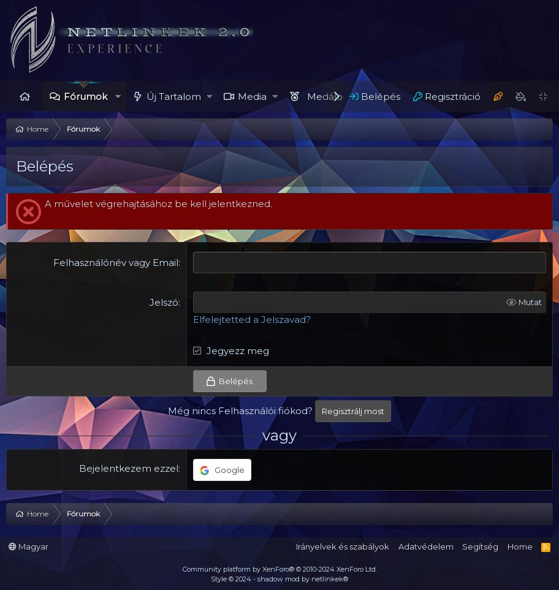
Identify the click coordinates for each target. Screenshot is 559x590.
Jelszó (164, 302)
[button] (118, 96)
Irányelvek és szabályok (342, 546)
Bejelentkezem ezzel (128, 468)
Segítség (480, 546)
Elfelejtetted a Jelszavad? (252, 319)
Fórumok (85, 96)
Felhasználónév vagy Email (115, 262)
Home (24, 96)
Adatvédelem (426, 546)
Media (252, 96)
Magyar (28, 546)
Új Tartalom (173, 96)
